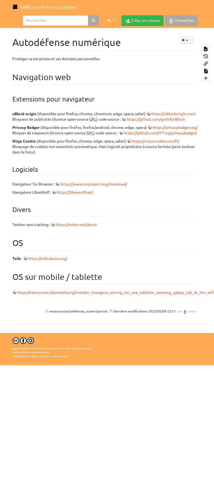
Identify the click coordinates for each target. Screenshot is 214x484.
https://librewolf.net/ (75, 192)
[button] (111, 20)
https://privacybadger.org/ (175, 127)
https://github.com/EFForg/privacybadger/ (160, 133)
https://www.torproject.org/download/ (93, 184)
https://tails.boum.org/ (47, 258)
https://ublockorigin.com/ (174, 114)
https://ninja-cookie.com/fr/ (155, 141)
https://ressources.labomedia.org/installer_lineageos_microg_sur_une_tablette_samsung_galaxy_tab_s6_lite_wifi (115, 292)
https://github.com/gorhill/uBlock (156, 119)
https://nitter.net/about (76, 224)
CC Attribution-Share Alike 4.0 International (40, 356)
